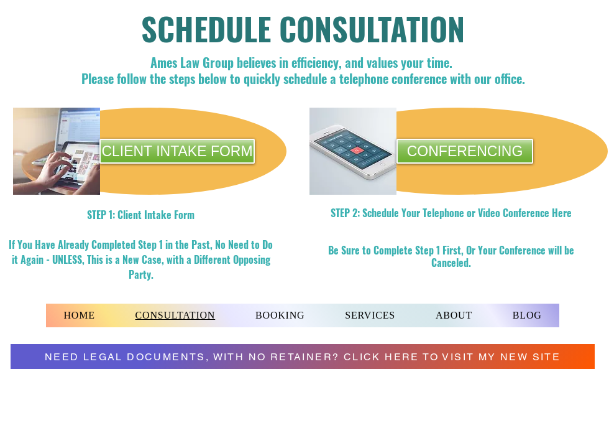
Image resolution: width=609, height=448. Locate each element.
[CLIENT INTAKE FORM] (177, 151)
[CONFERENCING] (464, 151)
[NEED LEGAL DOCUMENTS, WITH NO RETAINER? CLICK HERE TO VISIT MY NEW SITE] (303, 356)
